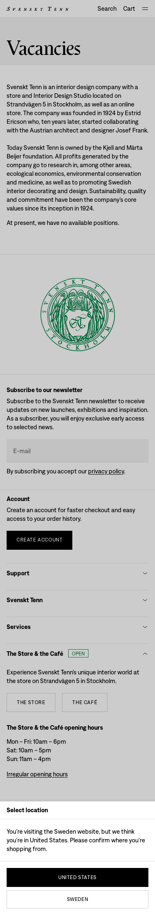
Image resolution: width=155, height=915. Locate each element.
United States (77, 877)
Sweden (77, 899)
